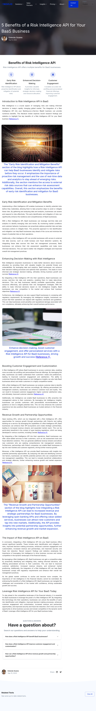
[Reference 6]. (7, 463)
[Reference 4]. (39, 394)
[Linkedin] (57, 672)
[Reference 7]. (43, 357)
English (85, 1)
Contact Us (73, 4)
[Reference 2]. (14, 274)
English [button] (85, 4)
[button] (32, 636)
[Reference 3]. (15, 291)
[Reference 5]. (43, 432)
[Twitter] (61, 672)
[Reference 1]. (14, 119)
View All (89, 694)
